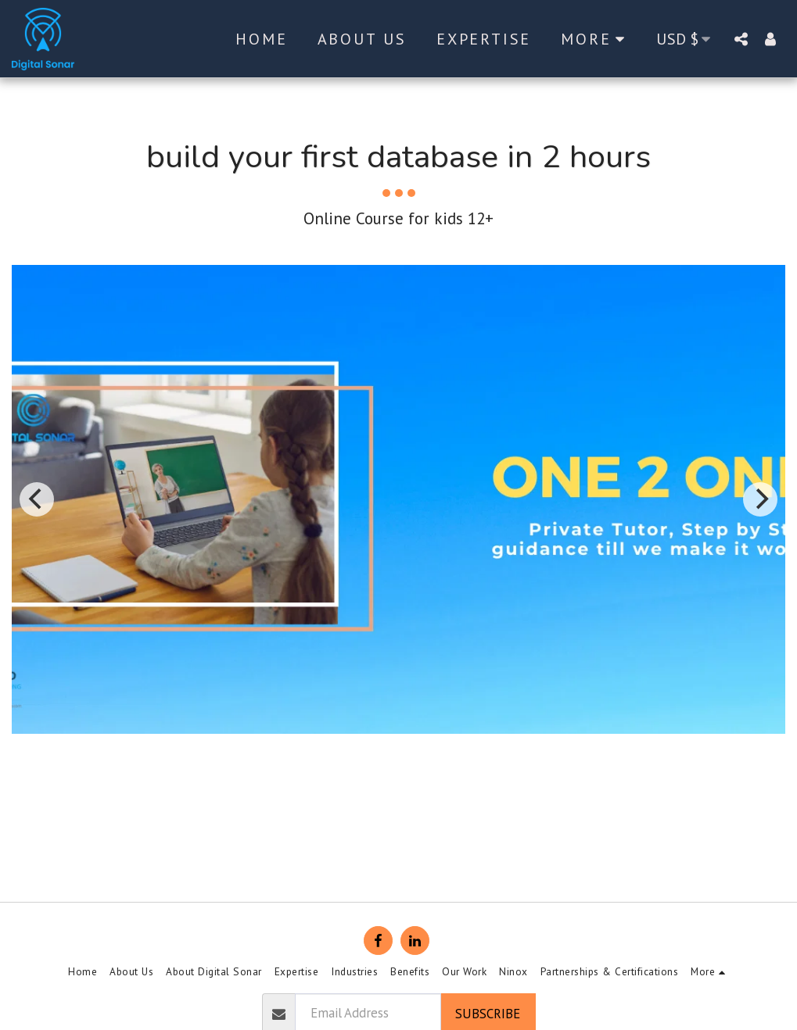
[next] (760, 499)
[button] (741, 38)
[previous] (37, 499)
